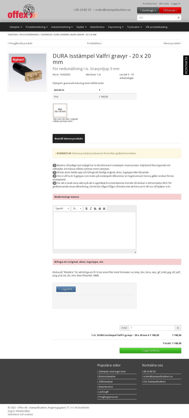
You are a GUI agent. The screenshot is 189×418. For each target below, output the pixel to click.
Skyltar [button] (81, 27)
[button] (61, 208)
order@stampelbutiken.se (112, 10)
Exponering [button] (115, 27)
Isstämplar (46, 34)
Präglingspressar (107, 396)
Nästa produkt (172, 43)
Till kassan (170, 10)
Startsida (13, 34)
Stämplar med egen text (111, 371)
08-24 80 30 (82, 10)
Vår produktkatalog (156, 27)
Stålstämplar (105, 381)
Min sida (164, 3)
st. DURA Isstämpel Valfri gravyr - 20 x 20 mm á (121, 335)
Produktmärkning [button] (37, 27)
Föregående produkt (20, 43)
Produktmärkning (29, 34)
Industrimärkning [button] (62, 27)
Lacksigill (103, 391)
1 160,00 (154, 335)
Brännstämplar (106, 376)
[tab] (69, 138)
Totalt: (167, 343)
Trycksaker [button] (134, 27)
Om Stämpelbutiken (154, 381)
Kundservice (150, 3)
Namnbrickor (97, 27)
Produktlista (94, 43)
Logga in (175, 3)
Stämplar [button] (16, 27)
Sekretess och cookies (20, 414)
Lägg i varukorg (150, 350)
